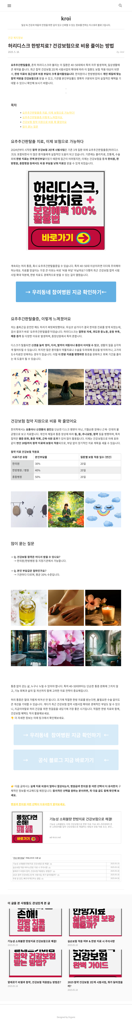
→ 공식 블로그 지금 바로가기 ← (66, 760)
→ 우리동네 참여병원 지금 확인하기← (66, 292)
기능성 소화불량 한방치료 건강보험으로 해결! (31, 863)
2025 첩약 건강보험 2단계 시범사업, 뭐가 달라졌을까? (34, 874)
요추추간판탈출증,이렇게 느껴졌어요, (42, 117)
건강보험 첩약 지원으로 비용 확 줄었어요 (44, 122)
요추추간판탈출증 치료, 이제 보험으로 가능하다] (48, 112)
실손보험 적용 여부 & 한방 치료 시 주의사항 (30, 867)
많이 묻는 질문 (30, 126)
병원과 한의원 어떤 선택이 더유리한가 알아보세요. (38, 804)
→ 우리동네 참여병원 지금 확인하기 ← (66, 734)
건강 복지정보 (15, 38)
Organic (71, 1017)
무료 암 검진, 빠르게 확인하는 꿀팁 (27, 878)
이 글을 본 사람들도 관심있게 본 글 (29, 903)
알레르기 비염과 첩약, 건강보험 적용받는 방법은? (32, 871)
